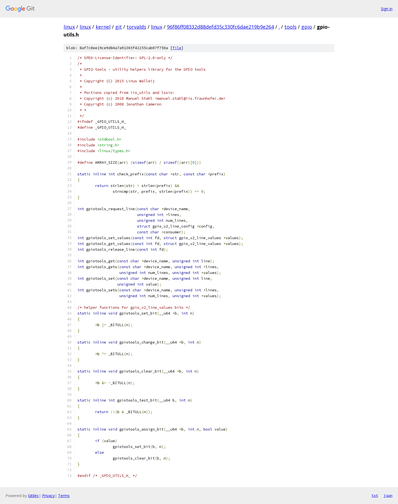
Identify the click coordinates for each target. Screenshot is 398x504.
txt (374, 495)
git (118, 26)
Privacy (48, 495)
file (176, 48)
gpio (306, 26)
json (388, 495)
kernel (103, 26)
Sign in (386, 8)
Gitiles (33, 495)
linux (69, 26)
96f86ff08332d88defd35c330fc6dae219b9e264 (220, 26)
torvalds (136, 26)
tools (290, 26)
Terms (64, 495)
